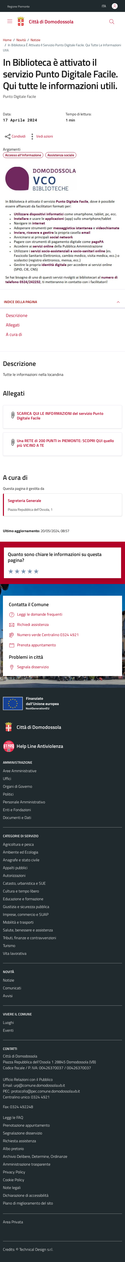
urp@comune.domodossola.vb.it (39, 1085)
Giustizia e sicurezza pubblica (26, 906)
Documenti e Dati (17, 817)
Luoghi (8, 1022)
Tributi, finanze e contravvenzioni (29, 938)
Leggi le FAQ (13, 1117)
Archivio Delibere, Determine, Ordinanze (35, 1156)
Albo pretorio (13, 1148)
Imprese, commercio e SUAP (25, 914)
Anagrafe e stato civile (21, 860)
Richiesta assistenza (19, 1141)
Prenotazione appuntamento (26, 1125)
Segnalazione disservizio (22, 1133)
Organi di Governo (17, 786)
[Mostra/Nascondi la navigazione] (10, 21)
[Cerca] (112, 22)
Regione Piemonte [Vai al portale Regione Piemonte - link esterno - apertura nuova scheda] (18, 6)
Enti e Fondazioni (17, 810)
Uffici (7, 778)
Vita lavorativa (14, 953)
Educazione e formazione (23, 899)
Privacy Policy (14, 1172)
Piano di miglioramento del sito (28, 1203)
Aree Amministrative (19, 771)
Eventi (8, 1030)
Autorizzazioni (14, 875)
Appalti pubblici (15, 868)
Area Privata (13, 1222)
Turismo (9, 945)
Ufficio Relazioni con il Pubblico (28, 1079)
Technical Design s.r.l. (36, 1249)
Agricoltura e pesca (18, 844)
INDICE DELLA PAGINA (62, 302)
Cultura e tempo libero (21, 891)
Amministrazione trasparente (26, 1164)
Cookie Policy (13, 1180)
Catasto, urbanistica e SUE (24, 883)
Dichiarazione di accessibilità (25, 1195)
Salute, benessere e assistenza (28, 930)
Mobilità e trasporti (18, 922)
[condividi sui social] (14, 136)
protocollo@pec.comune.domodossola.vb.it (45, 1091)
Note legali (12, 1187)
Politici (8, 794)
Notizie (8, 980)
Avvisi (7, 996)
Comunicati (12, 988)
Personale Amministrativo (24, 802)
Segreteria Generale (24, 500)
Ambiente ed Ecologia (20, 852)
